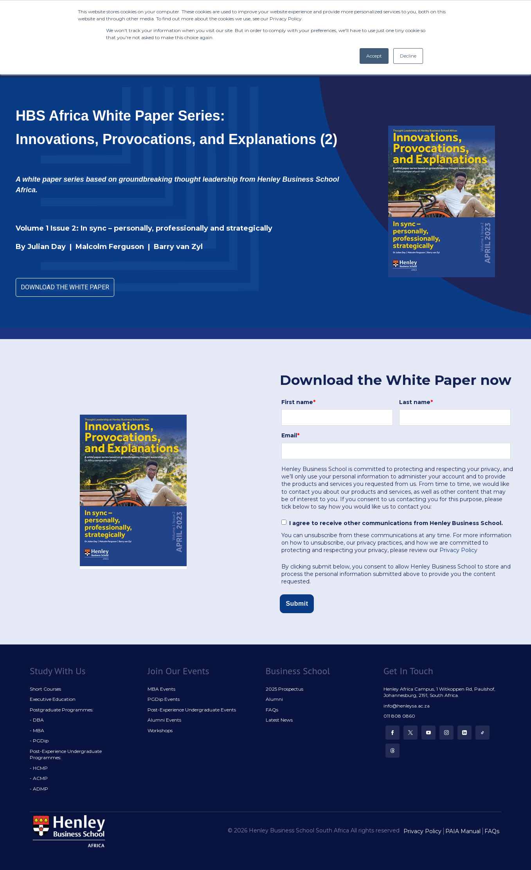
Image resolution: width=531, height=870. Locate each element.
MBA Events (161, 689)
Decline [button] (408, 56)
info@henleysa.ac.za (406, 706)
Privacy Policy (458, 550)
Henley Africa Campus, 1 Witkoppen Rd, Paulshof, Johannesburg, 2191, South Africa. (439, 692)
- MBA (37, 730)
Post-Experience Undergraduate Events (192, 710)
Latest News (279, 720)
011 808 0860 (399, 716)
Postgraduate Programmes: (62, 710)
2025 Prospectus (284, 689)
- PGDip (39, 741)
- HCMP (39, 768)
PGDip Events (164, 699)
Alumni (274, 699)
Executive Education (53, 699)
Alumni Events (164, 720)
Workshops (160, 730)
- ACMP (39, 778)
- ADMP (39, 789)
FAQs (272, 710)
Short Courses (45, 689)
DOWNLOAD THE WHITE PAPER (65, 287)
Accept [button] (374, 56)
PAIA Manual (463, 831)
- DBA (37, 720)
